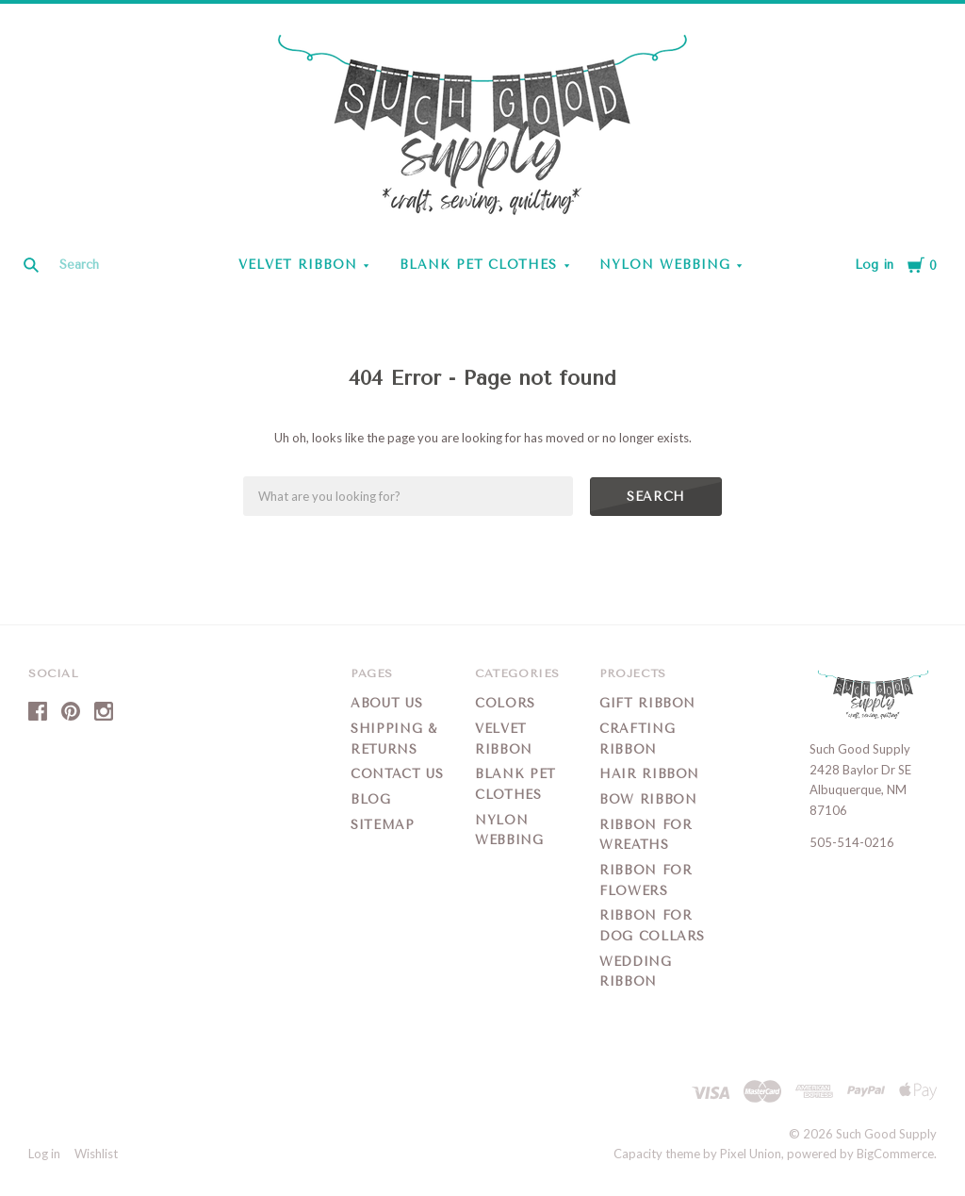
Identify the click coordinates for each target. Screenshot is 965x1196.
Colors (505, 703)
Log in (874, 264)
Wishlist (96, 1153)
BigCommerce (895, 1153)
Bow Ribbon (648, 799)
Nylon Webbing (664, 264)
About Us (386, 703)
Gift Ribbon (647, 703)
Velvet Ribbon (297, 264)
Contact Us (397, 774)
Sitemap (383, 825)
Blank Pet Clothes (479, 264)
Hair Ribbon (649, 774)
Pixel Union (750, 1153)
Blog (371, 799)
